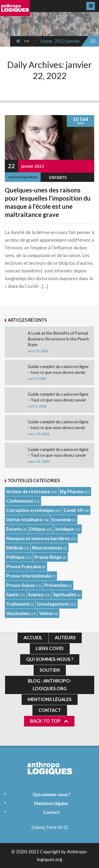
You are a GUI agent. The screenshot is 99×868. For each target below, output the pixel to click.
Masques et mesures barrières (38, 538)
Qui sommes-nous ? (49, 659)
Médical (14, 547)
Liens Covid (50, 648)
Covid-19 (73, 510)
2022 (60, 41)
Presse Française (23, 566)
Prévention (55, 585)
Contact (49, 710)
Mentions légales (50, 699)
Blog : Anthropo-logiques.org (49, 684)
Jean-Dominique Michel (22, 177)
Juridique (64, 529)
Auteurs (65, 637)
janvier (73, 41)
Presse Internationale (28, 576)
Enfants (58, 177)
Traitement (18, 604)
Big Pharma (71, 491)
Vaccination (18, 613)
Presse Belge (48, 557)
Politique (15, 557)
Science (35, 594)
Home (46, 41)
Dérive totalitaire (24, 519)
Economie (61, 519)
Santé (12, 594)
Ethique (37, 529)
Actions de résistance (28, 491)
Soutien (50, 670)
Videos (46, 613)
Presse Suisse (20, 585)
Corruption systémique (30, 510)
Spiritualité (64, 594)
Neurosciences (47, 547)
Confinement (19, 501)
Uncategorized (52, 604)
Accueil (33, 637)
